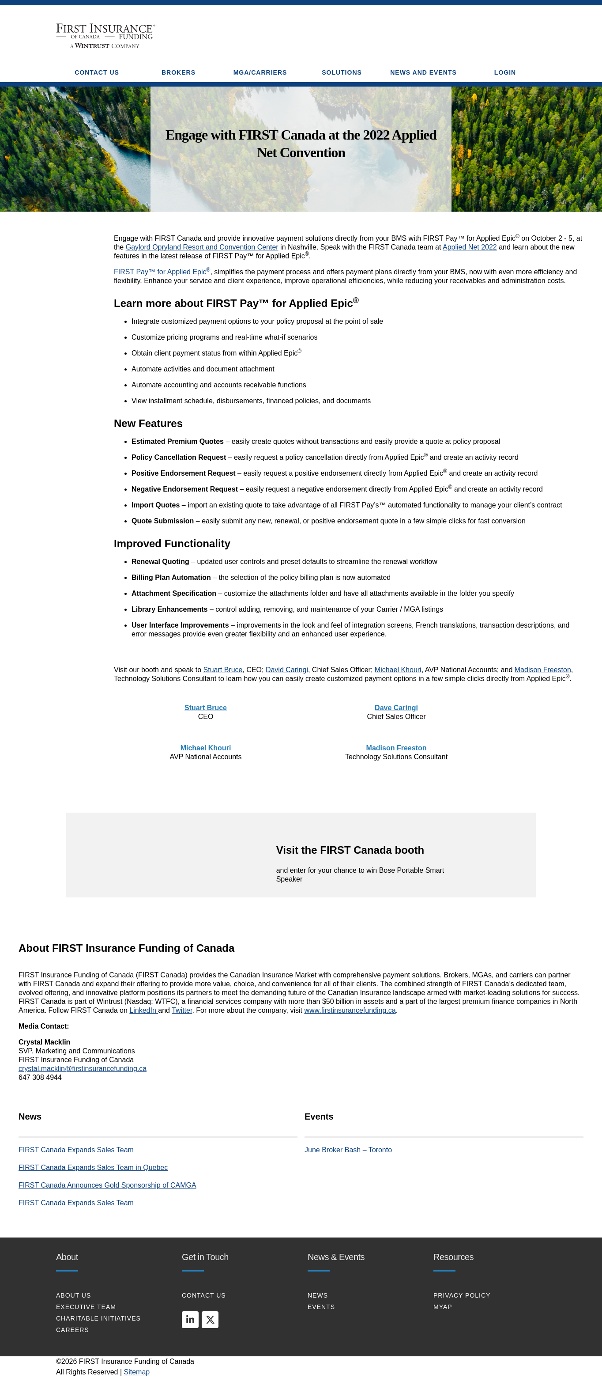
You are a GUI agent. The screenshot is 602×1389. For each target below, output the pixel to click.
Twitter (182, 1010)
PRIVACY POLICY (461, 1295)
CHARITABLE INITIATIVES (98, 1318)
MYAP (442, 1306)
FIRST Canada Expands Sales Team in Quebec (93, 1167)
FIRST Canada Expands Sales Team (76, 1150)
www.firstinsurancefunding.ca (349, 1010)
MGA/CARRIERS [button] (260, 72)
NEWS (318, 1295)
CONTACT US (204, 1295)
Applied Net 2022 (470, 247)
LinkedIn (143, 1010)
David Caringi (287, 670)
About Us (73, 1295)
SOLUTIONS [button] (342, 72)
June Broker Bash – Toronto (348, 1150)
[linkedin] (190, 1319)
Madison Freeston (543, 670)
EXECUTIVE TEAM (86, 1306)
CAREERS (72, 1329)
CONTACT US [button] (97, 72)
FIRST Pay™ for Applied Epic (162, 272)
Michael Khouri (398, 670)
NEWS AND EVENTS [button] (423, 72)
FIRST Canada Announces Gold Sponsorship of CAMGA (107, 1185)
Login (505, 72)
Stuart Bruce (223, 670)
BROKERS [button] (179, 72)
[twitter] (210, 1319)
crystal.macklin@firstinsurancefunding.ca (83, 1068)
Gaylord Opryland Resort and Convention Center (202, 247)
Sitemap (137, 1372)
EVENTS (321, 1306)
